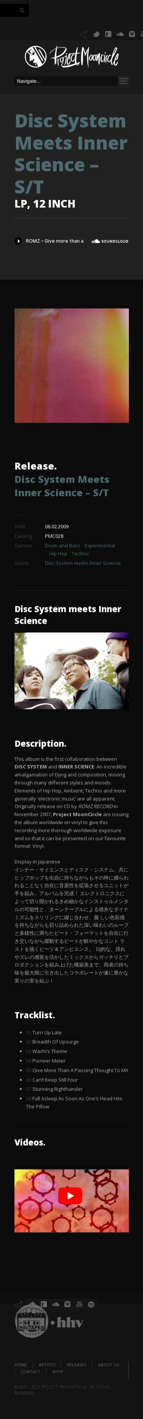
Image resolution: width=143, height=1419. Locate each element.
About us (108, 1364)
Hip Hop (58, 575)
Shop (58, 1371)
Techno (80, 575)
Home (20, 1364)
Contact (30, 1371)
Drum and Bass (62, 567)
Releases (76, 1364)
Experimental (100, 567)
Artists (47, 1364)
